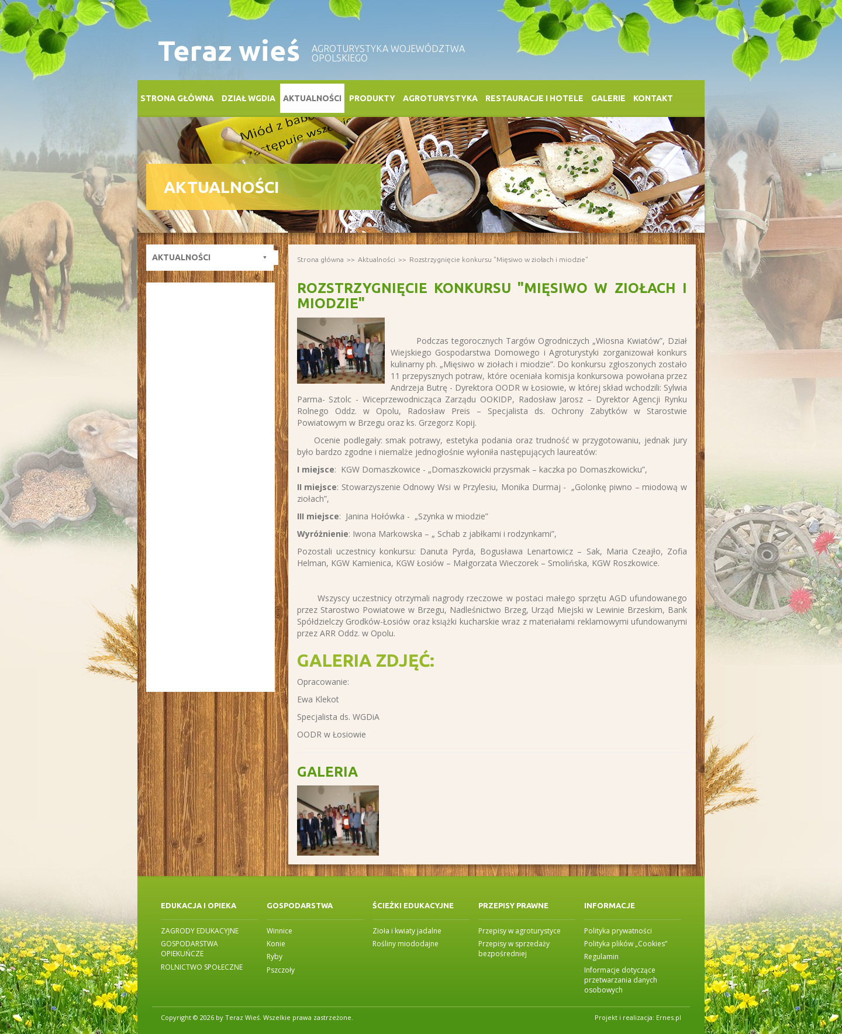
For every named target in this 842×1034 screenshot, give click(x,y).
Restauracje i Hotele (534, 98)
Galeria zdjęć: (365, 660)
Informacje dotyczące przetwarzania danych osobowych (620, 980)
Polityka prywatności (618, 931)
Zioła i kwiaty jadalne (406, 931)
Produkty (372, 98)
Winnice (279, 931)
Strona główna (177, 98)
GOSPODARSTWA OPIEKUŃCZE (189, 949)
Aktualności (312, 98)
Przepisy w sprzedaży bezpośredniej (514, 949)
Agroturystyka (440, 98)
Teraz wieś (229, 50)
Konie (276, 944)
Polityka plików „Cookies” (625, 944)
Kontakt (653, 98)
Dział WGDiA (248, 98)
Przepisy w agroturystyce (519, 931)
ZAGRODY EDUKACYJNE (200, 931)
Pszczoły (281, 970)
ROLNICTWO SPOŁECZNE (202, 967)
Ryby (274, 956)
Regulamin (601, 956)
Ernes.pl (668, 1017)
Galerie (608, 98)
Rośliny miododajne (405, 944)
